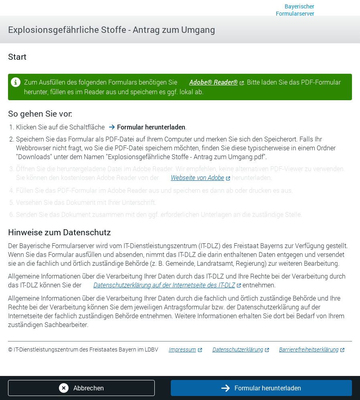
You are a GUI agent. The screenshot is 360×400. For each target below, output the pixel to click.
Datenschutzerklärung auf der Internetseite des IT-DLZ (164, 285)
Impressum (182, 349)
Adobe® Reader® (213, 82)
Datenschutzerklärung (237, 349)
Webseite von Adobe (197, 177)
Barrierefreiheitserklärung (308, 349)
